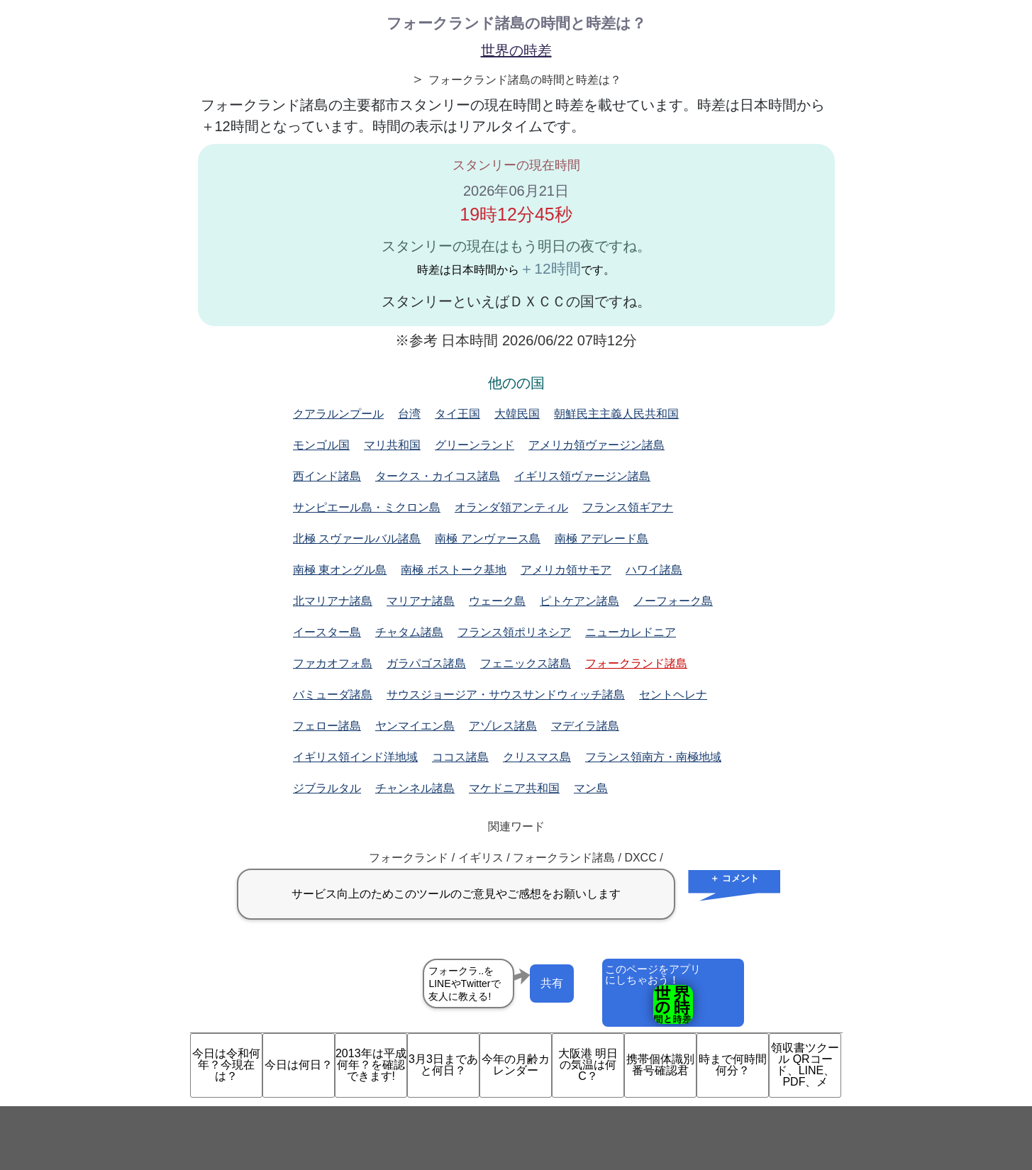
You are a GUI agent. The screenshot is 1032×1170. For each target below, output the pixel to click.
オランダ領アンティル (511, 507)
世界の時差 (516, 50)
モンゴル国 (321, 445)
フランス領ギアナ (627, 507)
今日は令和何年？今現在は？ (226, 1064)
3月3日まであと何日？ (443, 1064)
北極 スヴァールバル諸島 (357, 539)
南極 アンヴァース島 (487, 539)
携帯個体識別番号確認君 (660, 1064)
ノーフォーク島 (673, 601)
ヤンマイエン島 (415, 726)
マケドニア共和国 (514, 788)
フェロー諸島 (327, 726)
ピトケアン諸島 (579, 601)
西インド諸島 (327, 476)
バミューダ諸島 (332, 695)
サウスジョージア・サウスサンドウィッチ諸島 (506, 695)
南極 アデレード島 (601, 539)
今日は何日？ (299, 1065)
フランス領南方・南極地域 (653, 757)
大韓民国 (517, 414)
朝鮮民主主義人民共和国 (616, 414)
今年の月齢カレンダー (516, 1064)
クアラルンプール (338, 414)
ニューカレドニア (630, 632)
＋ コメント (734, 878)
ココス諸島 (460, 757)
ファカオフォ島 (332, 663)
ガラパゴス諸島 (426, 663)
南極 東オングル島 (340, 570)
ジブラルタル (327, 788)
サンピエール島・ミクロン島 (366, 507)
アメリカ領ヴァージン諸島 (596, 445)
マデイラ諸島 (585, 726)
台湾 (409, 414)
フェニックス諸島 (525, 663)
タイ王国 (457, 414)
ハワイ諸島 (654, 570)
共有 (551, 983)
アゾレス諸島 (503, 726)
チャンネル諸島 (415, 788)
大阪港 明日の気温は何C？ (588, 1064)
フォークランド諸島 (636, 663)
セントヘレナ (673, 695)
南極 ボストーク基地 (453, 570)
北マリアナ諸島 (332, 601)
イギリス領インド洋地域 (355, 757)
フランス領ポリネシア (514, 632)
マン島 (591, 788)
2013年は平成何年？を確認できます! (370, 1064)
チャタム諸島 (409, 632)
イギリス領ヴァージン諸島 (582, 476)
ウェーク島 (497, 601)
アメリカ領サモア (566, 570)
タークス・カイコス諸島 (437, 476)
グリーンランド (474, 445)
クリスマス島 (537, 757)
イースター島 (327, 632)
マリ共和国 (392, 445)
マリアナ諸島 (421, 601)
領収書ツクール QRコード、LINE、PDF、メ (805, 1065)
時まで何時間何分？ (733, 1064)
